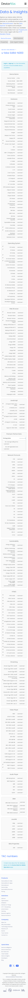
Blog (2, 960)
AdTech (3, 898)
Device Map (4, 887)
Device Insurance (6, 915)
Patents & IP (4, 929)
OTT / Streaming (5, 907)
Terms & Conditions (10, 976)
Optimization (4, 900)
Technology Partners (7, 926)
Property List (23, 30)
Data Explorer (18, 38)
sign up (11, 63)
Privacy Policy (19, 976)
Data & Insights (5, 956)
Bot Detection (5, 951)
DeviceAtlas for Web (6, 881)
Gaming (3, 911)
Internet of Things (6, 905)
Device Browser (8, 23)
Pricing (3, 891)
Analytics (3, 902)
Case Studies (4, 954)
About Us (3, 922)
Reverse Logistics (5, 913)
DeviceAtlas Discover (7, 889)
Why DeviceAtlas (5, 924)
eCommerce (4, 909)
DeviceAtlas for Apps (6, 883)
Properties (4, 42)
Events (3, 931)
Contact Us (4, 935)
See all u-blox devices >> (8, 50)
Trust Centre (4, 933)
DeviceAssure (5, 885)
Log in (5, 63)
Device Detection (6, 949)
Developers (4, 958)
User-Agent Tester (16, 42)
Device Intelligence (6, 947)
